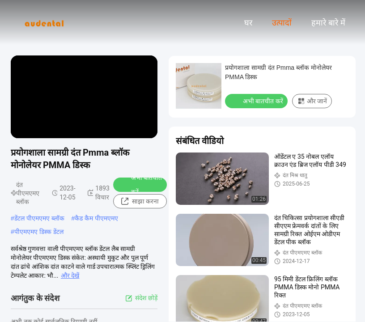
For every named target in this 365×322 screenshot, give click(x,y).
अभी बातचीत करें (140, 185)
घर (248, 22)
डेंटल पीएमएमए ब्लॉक (39, 218)
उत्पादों (282, 22)
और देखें (70, 275)
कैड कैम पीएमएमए (96, 218)
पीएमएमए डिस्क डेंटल (39, 231)
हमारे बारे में (328, 22)
